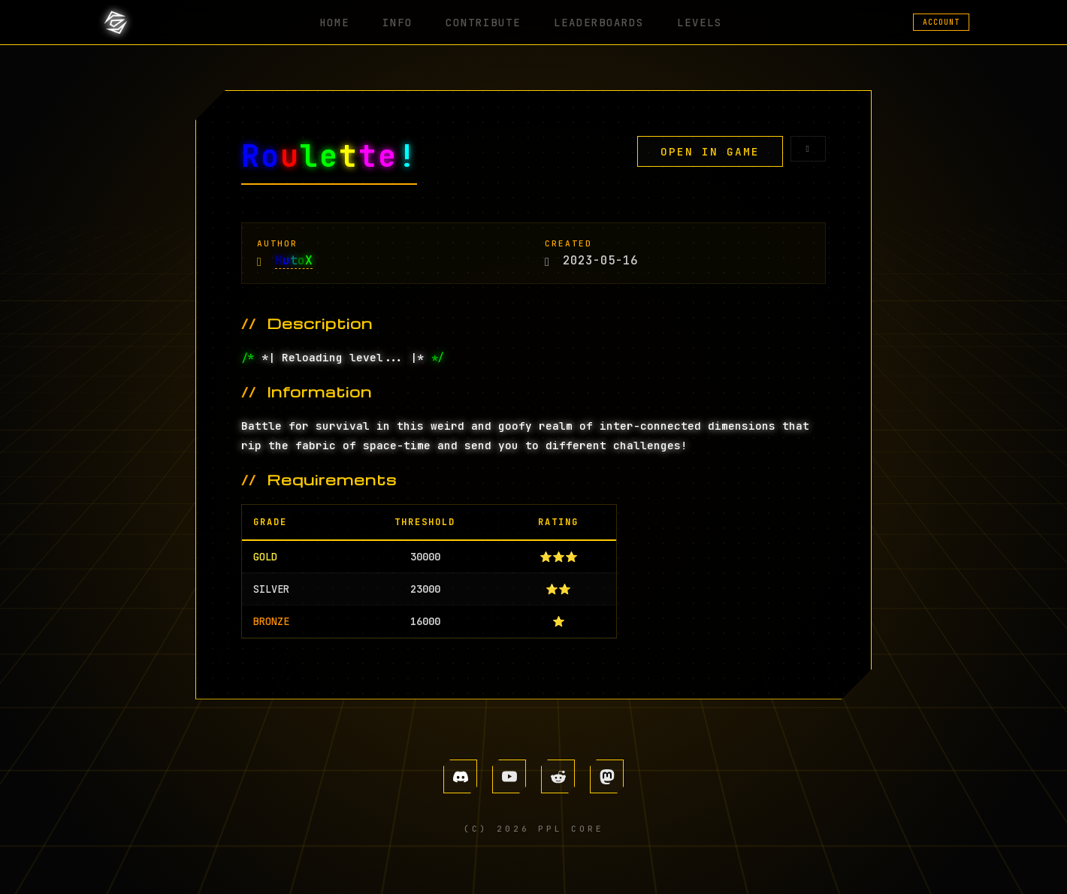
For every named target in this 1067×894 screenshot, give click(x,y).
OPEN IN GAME (710, 151)
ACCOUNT (941, 22)
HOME (358, 22)
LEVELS (681, 22)
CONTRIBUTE (486, 22)
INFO (411, 22)
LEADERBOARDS (591, 22)
